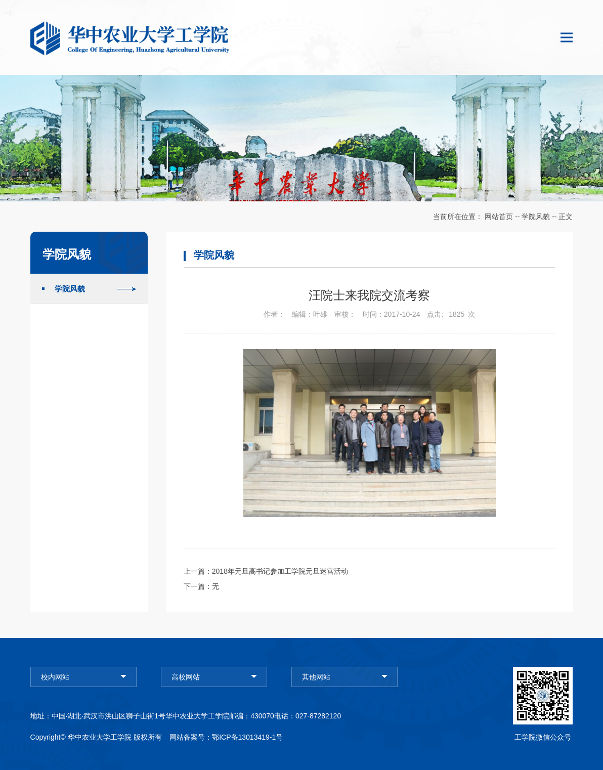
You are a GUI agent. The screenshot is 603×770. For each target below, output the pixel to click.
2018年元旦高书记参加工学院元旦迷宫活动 (280, 571)
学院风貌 (536, 216)
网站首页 (499, 216)
